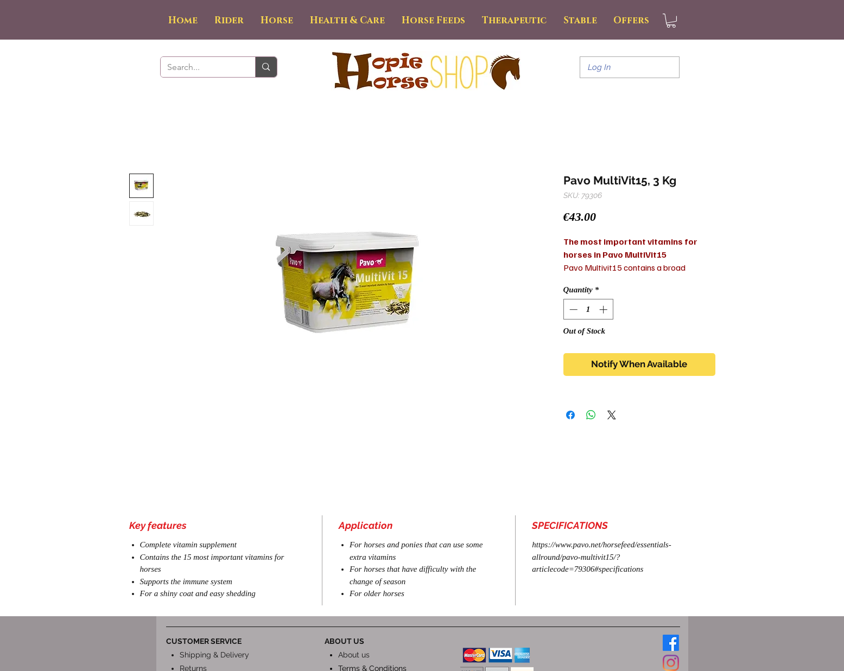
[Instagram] (671, 663)
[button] (671, 21)
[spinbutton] (588, 309)
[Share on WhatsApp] (591, 414)
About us (354, 654)
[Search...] (200, 67)
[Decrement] (572, 309)
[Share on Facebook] (570, 414)
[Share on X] (611, 414)
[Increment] (604, 309)
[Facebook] (671, 643)
